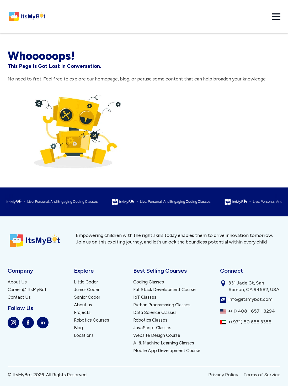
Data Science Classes (155, 312)
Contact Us (19, 297)
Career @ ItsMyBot (27, 289)
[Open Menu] (276, 16)
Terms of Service (261, 375)
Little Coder (86, 282)
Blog (78, 328)
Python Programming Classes (161, 305)
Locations (84, 335)
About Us (17, 282)
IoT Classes (144, 297)
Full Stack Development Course (164, 289)
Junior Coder (86, 289)
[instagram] (13, 322)
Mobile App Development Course (166, 350)
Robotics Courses (91, 320)
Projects (82, 312)
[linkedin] (43, 322)
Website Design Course (156, 335)
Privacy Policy (223, 375)
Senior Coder (87, 297)
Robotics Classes (150, 320)
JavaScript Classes (152, 328)
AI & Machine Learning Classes (163, 343)
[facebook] (28, 322)
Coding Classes (148, 282)
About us (83, 305)
